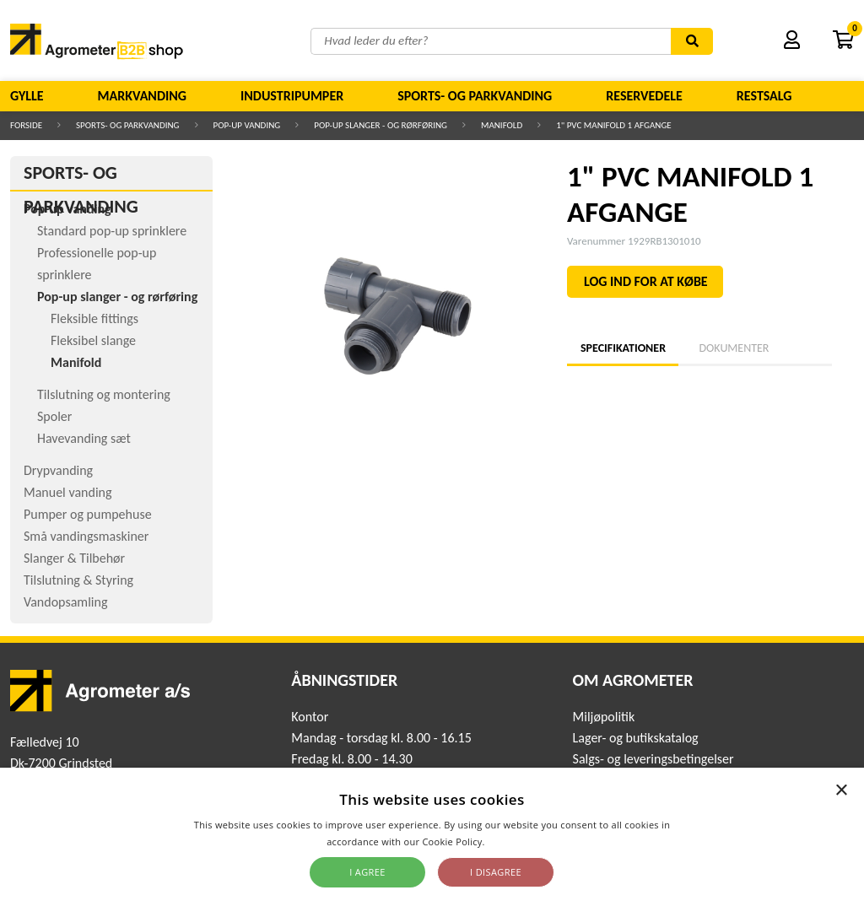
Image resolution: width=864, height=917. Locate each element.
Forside (26, 125)
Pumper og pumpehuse (88, 514)
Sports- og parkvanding (474, 96)
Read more (512, 841)
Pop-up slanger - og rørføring (380, 125)
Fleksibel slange (93, 340)
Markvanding (142, 96)
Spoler (54, 416)
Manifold (501, 125)
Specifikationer (622, 348)
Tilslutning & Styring (78, 580)
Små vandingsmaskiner (86, 536)
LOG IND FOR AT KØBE (646, 281)
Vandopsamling (65, 602)
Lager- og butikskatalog (636, 738)
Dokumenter (734, 348)
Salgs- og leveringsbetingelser (653, 759)
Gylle (27, 96)
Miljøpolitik (604, 717)
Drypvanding (58, 470)
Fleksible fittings (94, 318)
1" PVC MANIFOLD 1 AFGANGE (613, 125)
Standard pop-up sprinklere (111, 231)
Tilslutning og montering (103, 394)
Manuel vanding (67, 492)
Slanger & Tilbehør (74, 558)
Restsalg (764, 96)
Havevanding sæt (84, 438)
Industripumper (291, 96)
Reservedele (644, 96)
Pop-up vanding (247, 125)
